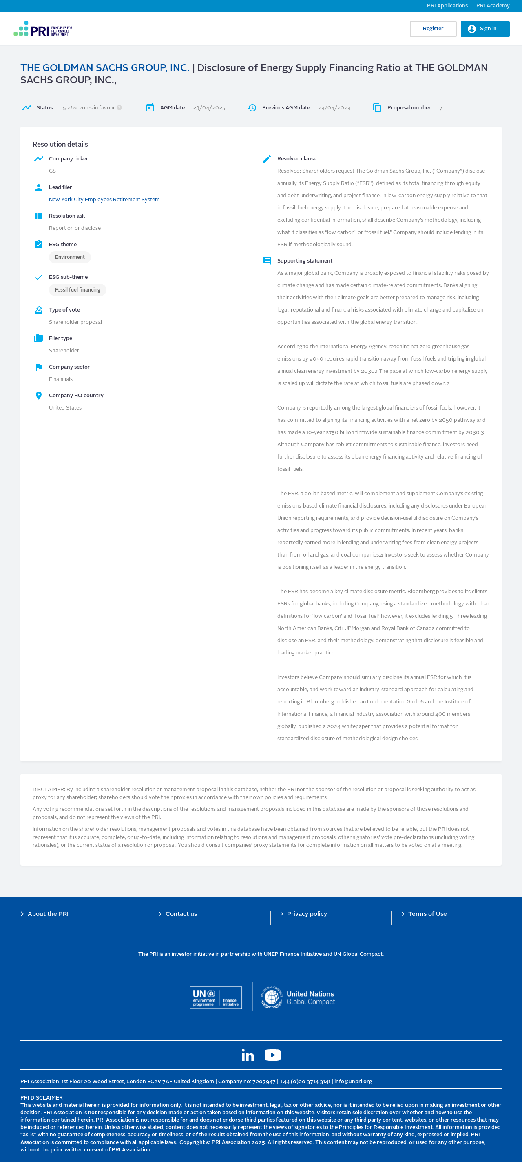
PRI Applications (447, 6)
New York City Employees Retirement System (104, 200)
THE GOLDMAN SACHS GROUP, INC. (105, 68)
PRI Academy (493, 6)
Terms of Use (427, 914)
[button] (119, 108)
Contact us (181, 914)
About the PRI (48, 914)
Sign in (488, 28)
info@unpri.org (353, 1081)
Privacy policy (307, 914)
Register (433, 28)
